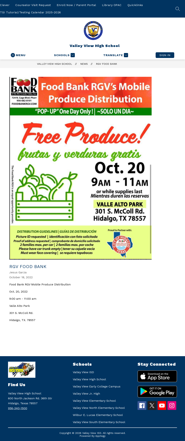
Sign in (164, 55)
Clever (4, 5)
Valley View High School (54, 63)
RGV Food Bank (106, 63)
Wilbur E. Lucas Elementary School (98, 415)
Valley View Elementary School (94, 400)
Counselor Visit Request (33, 5)
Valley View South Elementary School (99, 422)
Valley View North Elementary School (99, 408)
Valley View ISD (83, 372)
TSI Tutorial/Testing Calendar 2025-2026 (30, 12)
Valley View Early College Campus (96, 386)
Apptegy (100, 435)
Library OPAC (112, 5)
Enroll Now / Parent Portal (76, 5)
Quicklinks (135, 5)
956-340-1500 (17, 408)
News (84, 63)
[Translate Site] (115, 55)
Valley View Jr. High (86, 393)
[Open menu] (18, 55)
